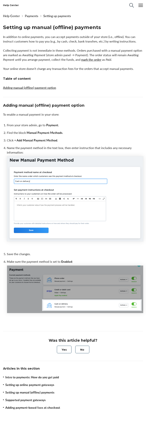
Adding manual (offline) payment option (29, 87)
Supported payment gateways (25, 399)
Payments (31, 15)
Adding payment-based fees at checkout (32, 407)
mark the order (91, 59)
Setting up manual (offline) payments (29, 392)
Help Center (11, 15)
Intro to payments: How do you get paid (32, 377)
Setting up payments (57, 15)
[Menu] (140, 5)
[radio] (64, 349)
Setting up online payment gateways (29, 384)
